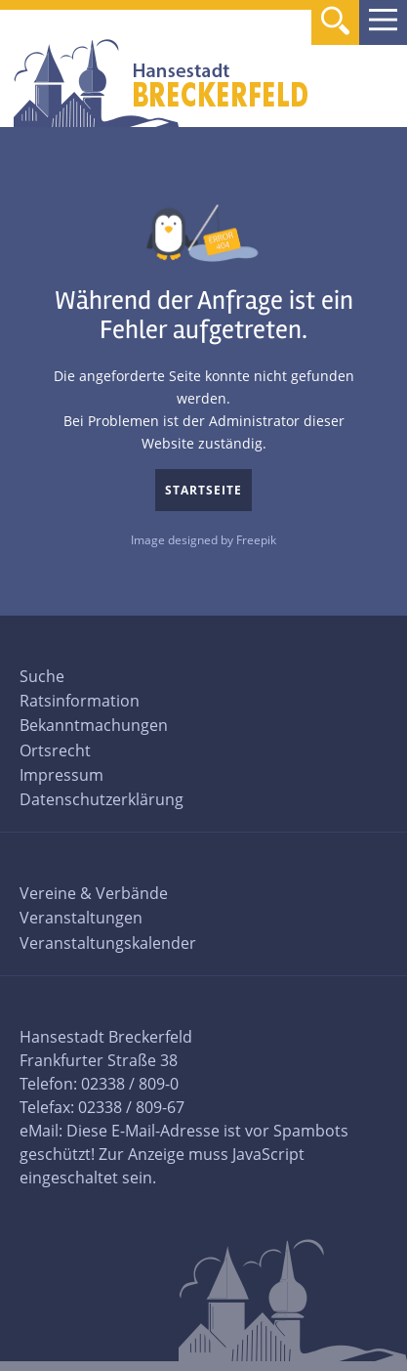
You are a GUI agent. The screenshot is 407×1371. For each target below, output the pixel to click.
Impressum (61, 775)
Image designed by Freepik (203, 540)
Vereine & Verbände (94, 893)
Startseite (203, 490)
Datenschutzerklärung (101, 799)
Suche (42, 676)
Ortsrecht (55, 750)
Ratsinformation (80, 700)
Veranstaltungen (81, 917)
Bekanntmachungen (94, 725)
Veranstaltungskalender (108, 943)
